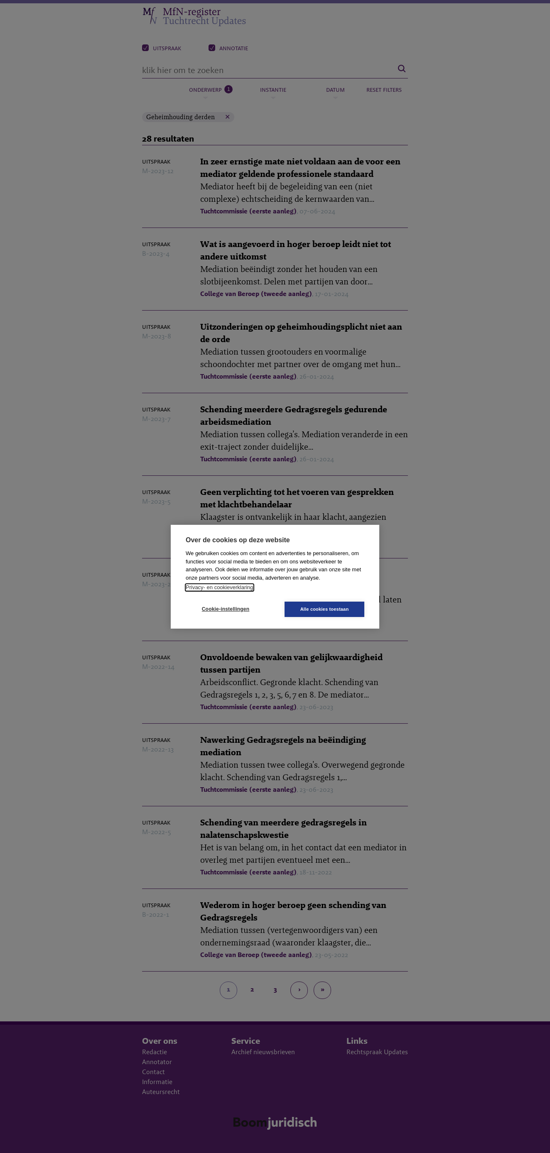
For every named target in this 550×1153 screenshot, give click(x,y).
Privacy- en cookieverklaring (219, 587)
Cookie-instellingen (225, 609)
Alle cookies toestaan (324, 609)
